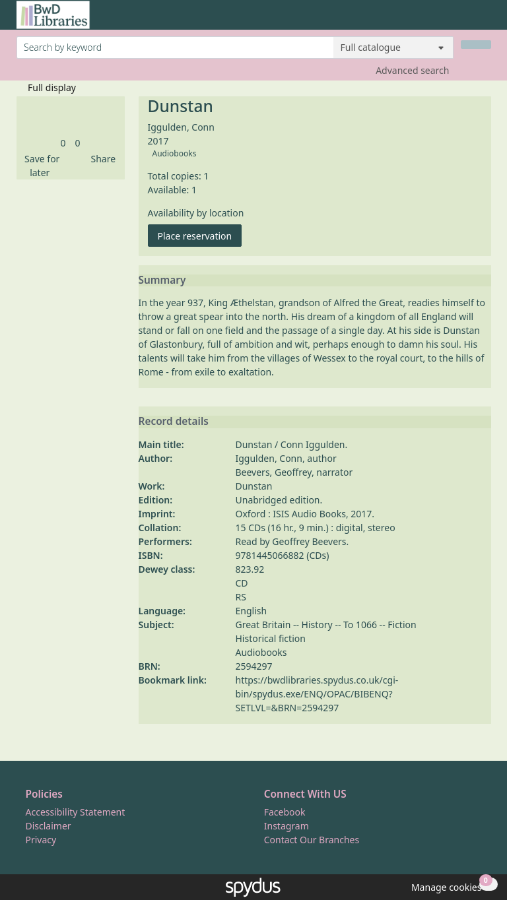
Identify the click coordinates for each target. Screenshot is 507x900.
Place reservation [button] (200, 235)
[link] (62, 143)
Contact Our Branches (311, 839)
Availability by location (196, 213)
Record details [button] (174, 422)
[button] (40, 165)
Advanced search (412, 70)
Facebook (285, 812)
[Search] (476, 44)
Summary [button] (162, 280)
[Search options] (393, 47)
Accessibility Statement (75, 812)
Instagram (286, 826)
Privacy (41, 839)
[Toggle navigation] (484, 20)
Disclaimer (48, 826)
